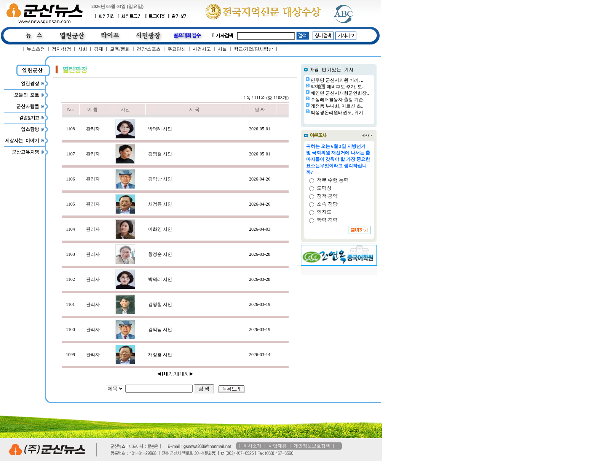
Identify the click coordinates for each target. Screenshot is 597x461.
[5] (185, 373)
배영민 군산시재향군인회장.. (340, 93)
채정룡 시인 (160, 204)
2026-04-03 (259, 229)
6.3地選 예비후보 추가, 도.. (337, 86)
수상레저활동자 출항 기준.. (338, 99)
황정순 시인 (160, 254)
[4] (180, 373)
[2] (169, 373)
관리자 (93, 128)
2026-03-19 (259, 304)
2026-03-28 (259, 254)
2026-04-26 (259, 179)
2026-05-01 (259, 128)
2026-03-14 (259, 354)
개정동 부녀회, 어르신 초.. (337, 106)
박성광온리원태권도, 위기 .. (339, 112)
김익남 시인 (160, 179)
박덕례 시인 (160, 128)
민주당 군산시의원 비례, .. (337, 80)
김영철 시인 (160, 154)
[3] (175, 373)
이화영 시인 (160, 229)
